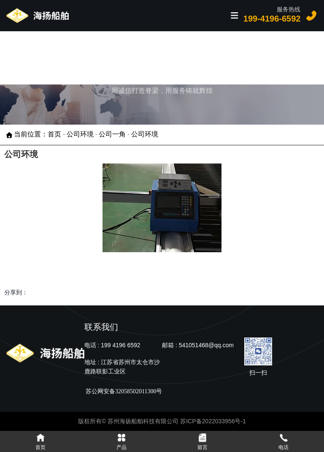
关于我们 (250, 57)
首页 (98, 57)
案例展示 (168, 57)
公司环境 (80, 134)
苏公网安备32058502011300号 (123, 391)
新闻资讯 (209, 57)
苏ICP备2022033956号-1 (213, 421)
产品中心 (126, 57)
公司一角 (112, 134)
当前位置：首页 (38, 134)
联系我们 (292, 57)
